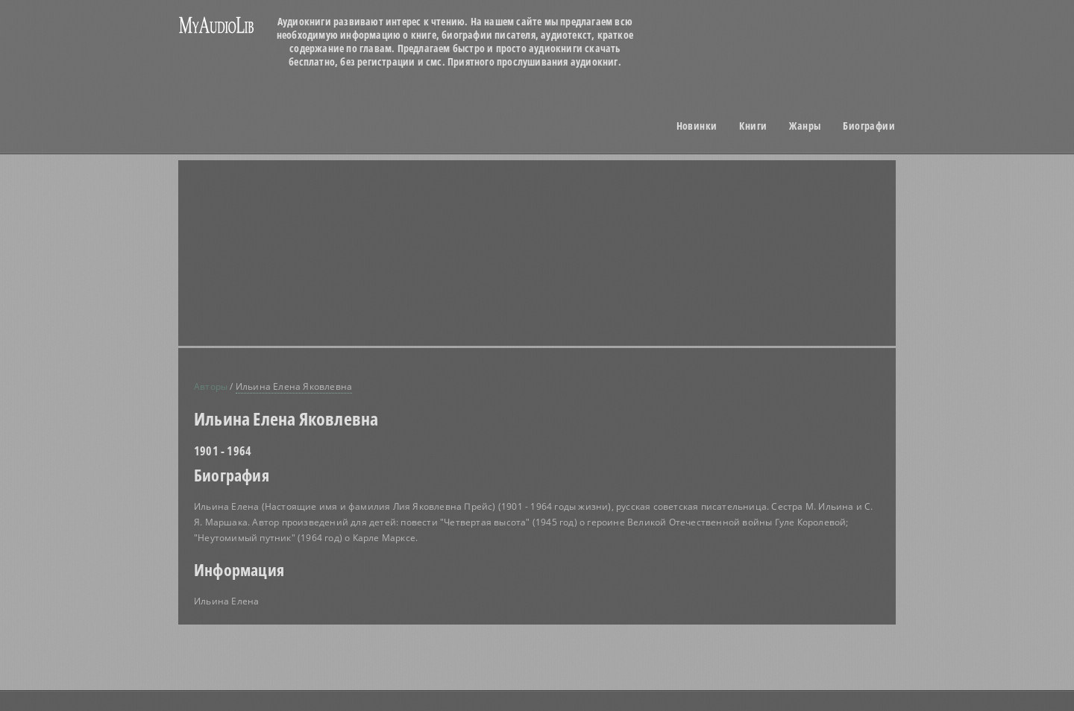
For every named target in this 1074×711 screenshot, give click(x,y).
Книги (753, 126)
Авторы (210, 386)
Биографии (869, 126)
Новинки (696, 126)
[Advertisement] (313, 213)
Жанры (804, 126)
